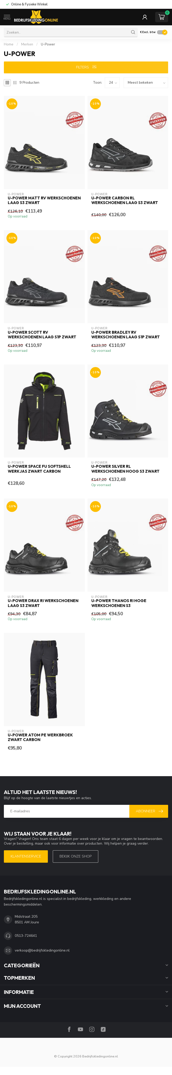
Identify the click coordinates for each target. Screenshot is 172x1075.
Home (8, 44)
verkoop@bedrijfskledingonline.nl (42, 950)
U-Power (48, 44)
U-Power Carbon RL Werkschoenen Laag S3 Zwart (124, 200)
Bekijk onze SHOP (75, 856)
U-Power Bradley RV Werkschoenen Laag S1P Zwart (125, 334)
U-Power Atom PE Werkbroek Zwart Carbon (40, 737)
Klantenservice (26, 856)
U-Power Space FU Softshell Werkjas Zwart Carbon (39, 468)
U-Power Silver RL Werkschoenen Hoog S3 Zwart (125, 468)
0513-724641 (26, 935)
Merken (27, 44)
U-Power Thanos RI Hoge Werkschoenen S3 (118, 603)
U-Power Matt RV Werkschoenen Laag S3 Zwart (44, 200)
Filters (86, 67)
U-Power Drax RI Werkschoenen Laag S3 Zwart (43, 603)
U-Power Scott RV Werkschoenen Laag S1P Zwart (42, 334)
